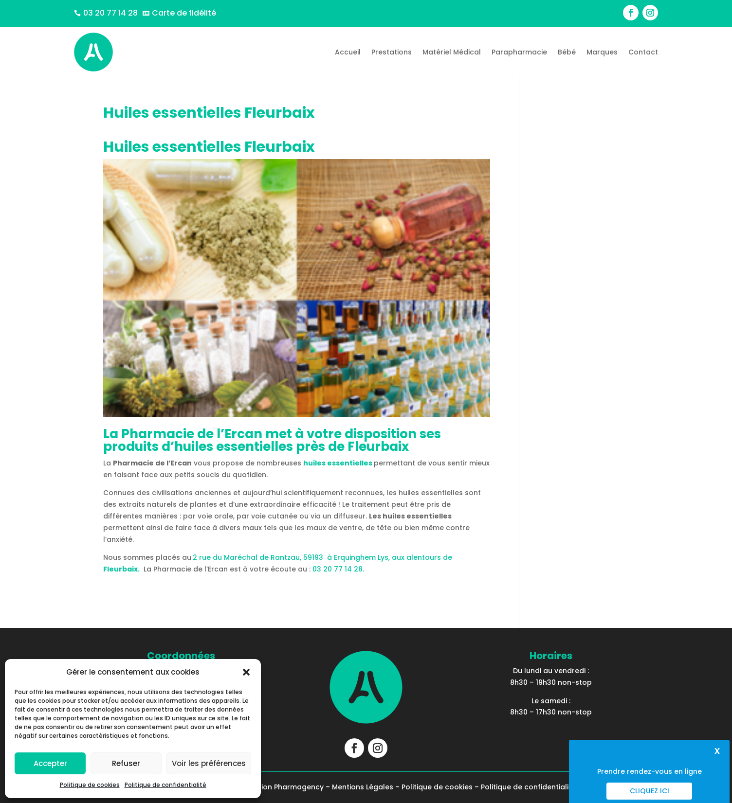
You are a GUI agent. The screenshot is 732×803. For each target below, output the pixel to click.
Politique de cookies (90, 785)
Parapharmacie (519, 52)
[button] (246, 672)
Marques (602, 52)
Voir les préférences (209, 763)
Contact (643, 52)
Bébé (567, 52)
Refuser (126, 763)
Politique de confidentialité (165, 785)
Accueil (348, 52)
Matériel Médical (451, 52)
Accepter (50, 763)
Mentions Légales (362, 787)
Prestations (391, 52)
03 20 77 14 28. (338, 569)
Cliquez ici (649, 791)
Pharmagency (299, 787)
